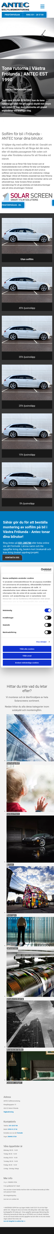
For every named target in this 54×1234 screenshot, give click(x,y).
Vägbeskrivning (9, 1112)
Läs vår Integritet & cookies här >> (14, 1221)
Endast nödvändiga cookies (27, 663)
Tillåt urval (27, 656)
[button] (12, 15)
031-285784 (24, 542)
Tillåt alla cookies (27, 649)
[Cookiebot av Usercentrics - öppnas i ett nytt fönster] (41, 569)
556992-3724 (12, 1136)
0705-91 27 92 (12, 1129)
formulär (20, 1133)
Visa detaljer (41, 642)
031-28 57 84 (13, 1126)
